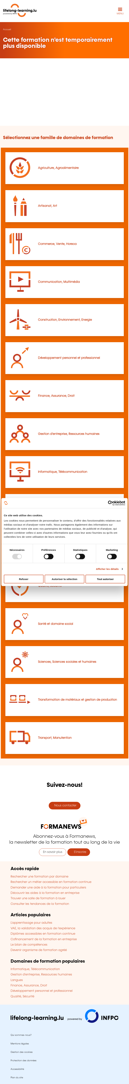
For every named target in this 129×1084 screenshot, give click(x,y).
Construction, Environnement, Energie (65, 319)
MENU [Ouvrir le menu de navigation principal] (120, 13)
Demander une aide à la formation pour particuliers (48, 887)
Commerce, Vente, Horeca (57, 244)
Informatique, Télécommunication (62, 471)
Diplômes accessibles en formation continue (43, 933)
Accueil (7, 29)
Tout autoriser (105, 579)
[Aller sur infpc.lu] (64, 1021)
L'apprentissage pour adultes (31, 922)
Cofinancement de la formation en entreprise (44, 939)
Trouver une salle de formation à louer (38, 898)
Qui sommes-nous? (21, 1035)
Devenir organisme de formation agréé (39, 950)
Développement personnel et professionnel (69, 358)
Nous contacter (64, 805)
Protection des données (23, 1060)
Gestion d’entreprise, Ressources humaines (68, 434)
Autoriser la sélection (64, 579)
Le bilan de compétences (29, 944)
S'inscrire (78, 852)
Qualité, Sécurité (22, 996)
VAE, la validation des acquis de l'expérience (43, 928)
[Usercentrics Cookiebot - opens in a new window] (110, 503)
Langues (17, 980)
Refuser (23, 579)
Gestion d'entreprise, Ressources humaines (41, 974)
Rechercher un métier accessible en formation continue (51, 882)
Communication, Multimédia (59, 282)
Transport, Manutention (55, 737)
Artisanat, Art (47, 205)
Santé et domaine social (55, 624)
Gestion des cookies (22, 1052)
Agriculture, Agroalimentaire (58, 168)
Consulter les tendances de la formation (40, 903)
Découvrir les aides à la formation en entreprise (45, 893)
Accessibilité (17, 1069)
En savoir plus (52, 852)
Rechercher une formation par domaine (39, 876)
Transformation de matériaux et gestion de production (77, 699)
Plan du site (17, 1077)
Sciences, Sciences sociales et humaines (67, 661)
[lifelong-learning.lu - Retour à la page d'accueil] (20, 11)
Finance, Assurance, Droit (56, 395)
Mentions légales (20, 1044)
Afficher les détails (107, 568)
